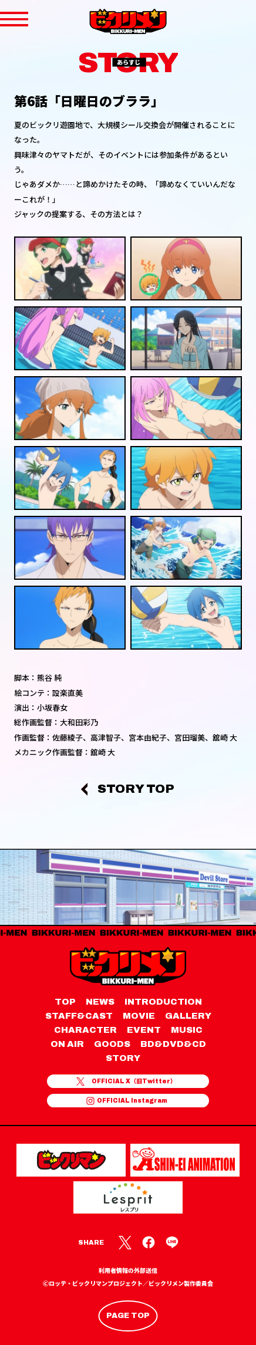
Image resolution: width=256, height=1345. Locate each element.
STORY (123, 1058)
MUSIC (187, 1030)
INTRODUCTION (163, 1001)
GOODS (112, 1044)
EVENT (144, 1030)
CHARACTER (85, 1030)
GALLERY (188, 1015)
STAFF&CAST (79, 1015)
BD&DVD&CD (173, 1044)
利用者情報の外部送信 (128, 1271)
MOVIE (139, 1015)
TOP (65, 1001)
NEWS (100, 1001)
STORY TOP (135, 789)
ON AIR (67, 1044)
